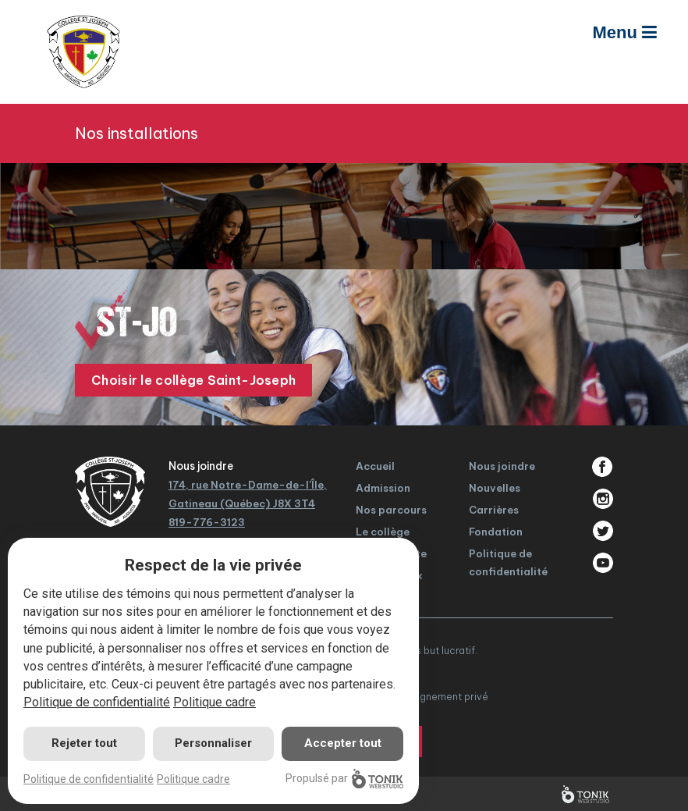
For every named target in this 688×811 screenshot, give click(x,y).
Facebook (602, 467)
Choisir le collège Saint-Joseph (193, 380)
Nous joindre (502, 466)
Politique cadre (214, 702)
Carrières (494, 509)
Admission (383, 488)
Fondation (496, 531)
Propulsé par (344, 778)
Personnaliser (213, 743)
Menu (624, 32)
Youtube (602, 563)
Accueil (375, 466)
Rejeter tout (84, 743)
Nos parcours (391, 509)
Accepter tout (342, 743)
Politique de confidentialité (96, 702)
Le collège (383, 531)
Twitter (602, 531)
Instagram (602, 499)
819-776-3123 (206, 522)
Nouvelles (494, 488)
